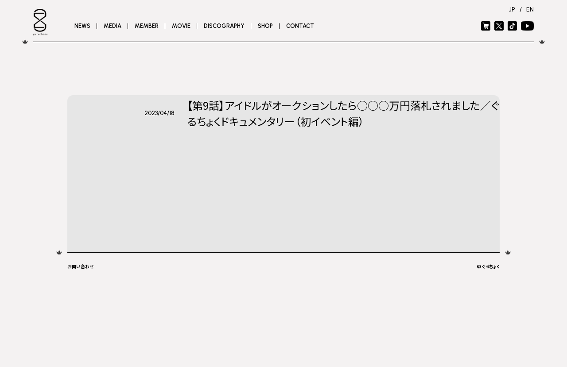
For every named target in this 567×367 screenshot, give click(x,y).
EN (530, 9)
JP (512, 9)
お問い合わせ (80, 266)
